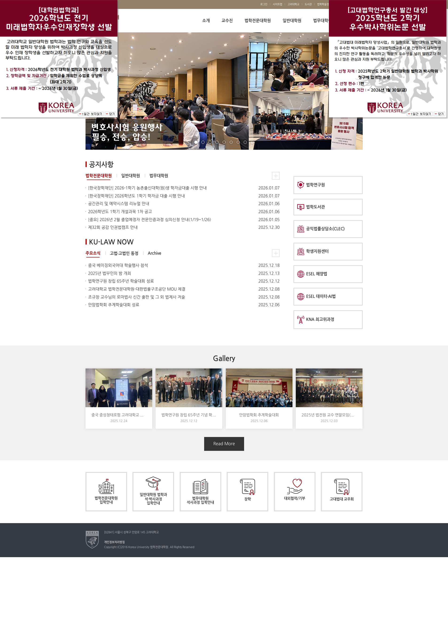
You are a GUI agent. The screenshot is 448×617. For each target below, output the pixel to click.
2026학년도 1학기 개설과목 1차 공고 (120, 212)
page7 (238, 142)
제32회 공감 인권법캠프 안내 (113, 228)
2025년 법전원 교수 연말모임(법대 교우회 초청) (329, 415)
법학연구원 (311, 185)
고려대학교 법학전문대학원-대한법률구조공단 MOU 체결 (136, 289)
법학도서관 (311, 207)
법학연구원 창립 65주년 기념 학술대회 (188, 415)
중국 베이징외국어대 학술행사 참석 (118, 266)
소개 (206, 21)
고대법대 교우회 (342, 490)
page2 (203, 142)
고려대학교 (293, 4)
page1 (196, 142)
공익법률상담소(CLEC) (321, 229)
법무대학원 (322, 21)
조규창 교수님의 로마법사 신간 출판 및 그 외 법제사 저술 (136, 297)
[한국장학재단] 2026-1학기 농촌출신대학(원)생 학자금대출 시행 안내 (147, 188)
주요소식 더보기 (276, 253)
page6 (231, 142)
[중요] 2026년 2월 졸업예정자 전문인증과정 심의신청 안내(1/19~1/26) (149, 220)
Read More (224, 444)
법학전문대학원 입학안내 (106, 491)
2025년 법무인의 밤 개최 (109, 274)
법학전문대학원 (258, 21)
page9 (252, 142)
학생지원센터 (313, 251)
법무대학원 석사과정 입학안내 (200, 492)
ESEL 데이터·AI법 (316, 296)
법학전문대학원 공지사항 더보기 (276, 176)
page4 (217, 142)
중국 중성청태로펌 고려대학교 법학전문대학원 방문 (118, 415)
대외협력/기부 (294, 490)
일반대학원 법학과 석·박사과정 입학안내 (153, 490)
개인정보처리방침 (114, 542)
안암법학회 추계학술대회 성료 (113, 305)
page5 (224, 142)
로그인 (263, 4)
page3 (210, 142)
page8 (245, 142)
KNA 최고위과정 (315, 320)
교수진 (227, 21)
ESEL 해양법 (312, 274)
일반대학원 (292, 21)
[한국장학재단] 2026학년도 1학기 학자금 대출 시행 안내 (136, 196)
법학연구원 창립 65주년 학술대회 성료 (121, 281)
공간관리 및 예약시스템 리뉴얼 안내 (118, 204)
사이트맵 (277, 4)
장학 (247, 490)
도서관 (308, 4)
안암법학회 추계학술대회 (259, 415)
